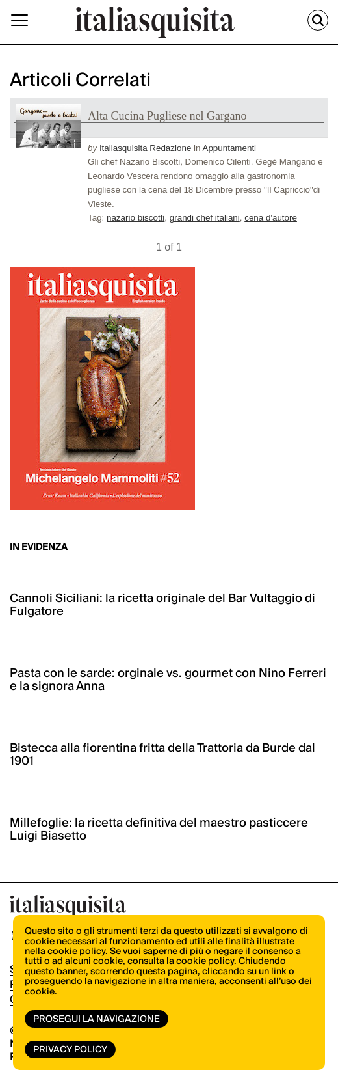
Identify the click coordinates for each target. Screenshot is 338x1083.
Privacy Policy (70, 1050)
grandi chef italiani (205, 218)
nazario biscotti (135, 218)
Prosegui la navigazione (96, 1019)
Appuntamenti (229, 148)
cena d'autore (270, 218)
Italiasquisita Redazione (145, 148)
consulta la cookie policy (180, 961)
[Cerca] (317, 20)
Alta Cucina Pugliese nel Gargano (167, 115)
